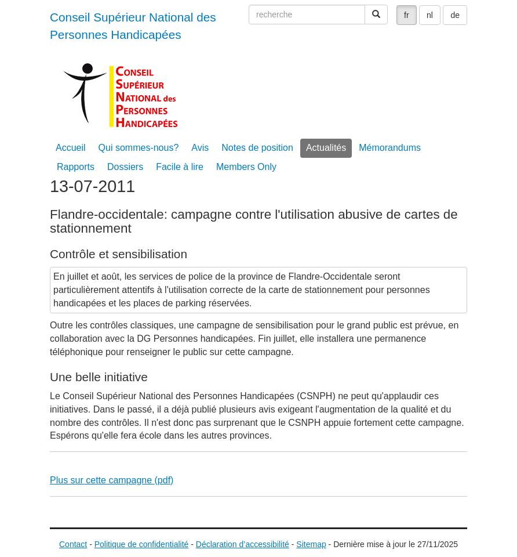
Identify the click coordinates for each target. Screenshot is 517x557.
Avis (200, 148)
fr (406, 15)
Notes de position (257, 148)
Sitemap (311, 544)
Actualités (326, 148)
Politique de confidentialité (141, 544)
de (455, 15)
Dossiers (125, 167)
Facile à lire (179, 167)
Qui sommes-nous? (139, 148)
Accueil (71, 148)
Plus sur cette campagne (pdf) (111, 480)
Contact (73, 544)
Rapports (75, 167)
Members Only (246, 167)
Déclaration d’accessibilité (242, 544)
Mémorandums (390, 148)
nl (430, 15)
